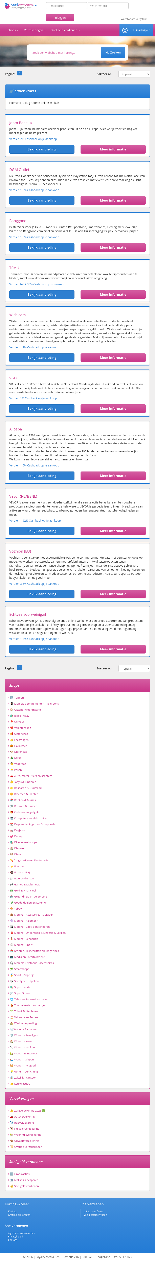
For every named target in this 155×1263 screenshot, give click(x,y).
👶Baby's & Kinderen (23, 782)
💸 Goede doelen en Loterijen (28, 902)
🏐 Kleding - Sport (21, 945)
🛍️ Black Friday (19, 715)
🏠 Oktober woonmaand (25, 709)
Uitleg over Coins (93, 1211)
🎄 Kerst (15, 758)
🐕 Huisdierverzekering (24, 1128)
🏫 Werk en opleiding (23, 1023)
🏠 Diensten (17, 848)
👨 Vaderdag (18, 764)
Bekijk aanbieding (41, 149)
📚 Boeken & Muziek (23, 800)
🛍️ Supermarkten (21, 987)
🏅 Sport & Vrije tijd (22, 975)
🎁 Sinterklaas (19, 734)
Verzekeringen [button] (35, 30)
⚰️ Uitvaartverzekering (24, 1141)
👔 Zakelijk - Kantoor (23, 1077)
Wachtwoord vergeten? (134, 19)
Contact (12, 1240)
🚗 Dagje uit (17, 830)
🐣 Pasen (16, 770)
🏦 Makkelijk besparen (24, 1180)
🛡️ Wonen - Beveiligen (24, 1035)
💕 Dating (16, 836)
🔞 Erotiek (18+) (20, 872)
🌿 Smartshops (19, 969)
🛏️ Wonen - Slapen (22, 1059)
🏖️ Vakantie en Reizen (24, 1017)
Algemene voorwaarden (21, 1233)
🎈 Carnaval (17, 722)
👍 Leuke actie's (20, 1083)
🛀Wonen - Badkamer (24, 1029)
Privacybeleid (15, 1236)
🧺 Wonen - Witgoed (23, 1065)
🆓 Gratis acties (20, 1174)
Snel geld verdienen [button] (65, 30)
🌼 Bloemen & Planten (24, 794)
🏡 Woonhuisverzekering (25, 1134)
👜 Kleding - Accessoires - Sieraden (31, 914)
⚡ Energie (17, 866)
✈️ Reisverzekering (22, 1122)
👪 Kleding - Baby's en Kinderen (30, 926)
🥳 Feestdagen (19, 740)
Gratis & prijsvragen (19, 1215)
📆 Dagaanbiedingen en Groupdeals (32, 824)
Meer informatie (113, 149)
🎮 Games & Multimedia (25, 884)
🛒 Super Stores (20, 993)
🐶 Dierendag (18, 751)
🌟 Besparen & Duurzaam (26, 788)
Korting (12, 1211)
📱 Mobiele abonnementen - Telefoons (34, 703)
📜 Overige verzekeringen (26, 1147)
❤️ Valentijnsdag (20, 728)
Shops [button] (13, 30)
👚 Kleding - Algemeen (24, 920)
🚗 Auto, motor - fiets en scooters (31, 776)
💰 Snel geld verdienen (24, 1186)
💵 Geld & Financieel (23, 890)
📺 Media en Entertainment (27, 957)
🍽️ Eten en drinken (22, 878)
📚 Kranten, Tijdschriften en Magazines (34, 951)
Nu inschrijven (141, 30)
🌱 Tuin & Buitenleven (24, 1011)
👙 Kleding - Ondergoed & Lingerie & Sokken (38, 933)
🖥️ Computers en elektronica (28, 818)
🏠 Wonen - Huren (21, 1041)
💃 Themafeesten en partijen (28, 1005)
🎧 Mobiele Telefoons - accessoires (32, 963)
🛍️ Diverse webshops (23, 842)
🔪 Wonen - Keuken (22, 1047)
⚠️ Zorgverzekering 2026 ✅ (27, 1110)
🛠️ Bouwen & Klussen (24, 806)
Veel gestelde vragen (95, 1215)
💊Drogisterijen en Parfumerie (29, 860)
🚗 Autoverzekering (22, 1116)
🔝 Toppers (17, 697)
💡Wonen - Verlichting (24, 1071)
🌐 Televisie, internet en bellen (29, 999)
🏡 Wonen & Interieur (23, 1053)
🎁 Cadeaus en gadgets (24, 812)
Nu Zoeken (112, 52)
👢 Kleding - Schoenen (24, 939)
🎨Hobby (16, 908)
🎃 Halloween (18, 746)
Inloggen (60, 18)
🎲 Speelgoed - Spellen (24, 981)
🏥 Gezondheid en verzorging (28, 896)
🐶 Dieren (16, 854)
